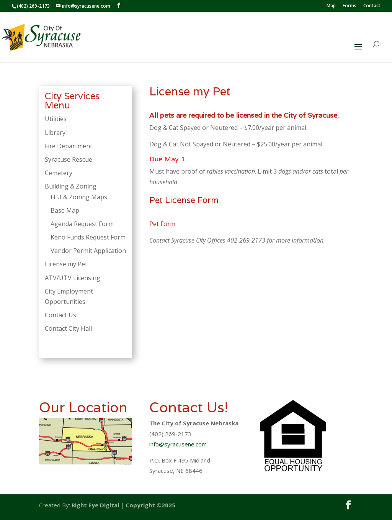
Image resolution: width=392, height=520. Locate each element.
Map (331, 6)
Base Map (65, 210)
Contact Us (60, 315)
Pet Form (162, 224)
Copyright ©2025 (150, 505)
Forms (349, 6)
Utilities (56, 119)
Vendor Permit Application (88, 250)
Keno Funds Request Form (88, 237)
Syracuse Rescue (68, 159)
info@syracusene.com (178, 444)
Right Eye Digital (95, 505)
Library (55, 132)
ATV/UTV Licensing (72, 278)
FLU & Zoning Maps (79, 197)
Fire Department (68, 146)
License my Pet (66, 264)
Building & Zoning (70, 186)
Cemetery (58, 173)
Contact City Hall (68, 328)
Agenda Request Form (82, 224)
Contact (372, 6)
